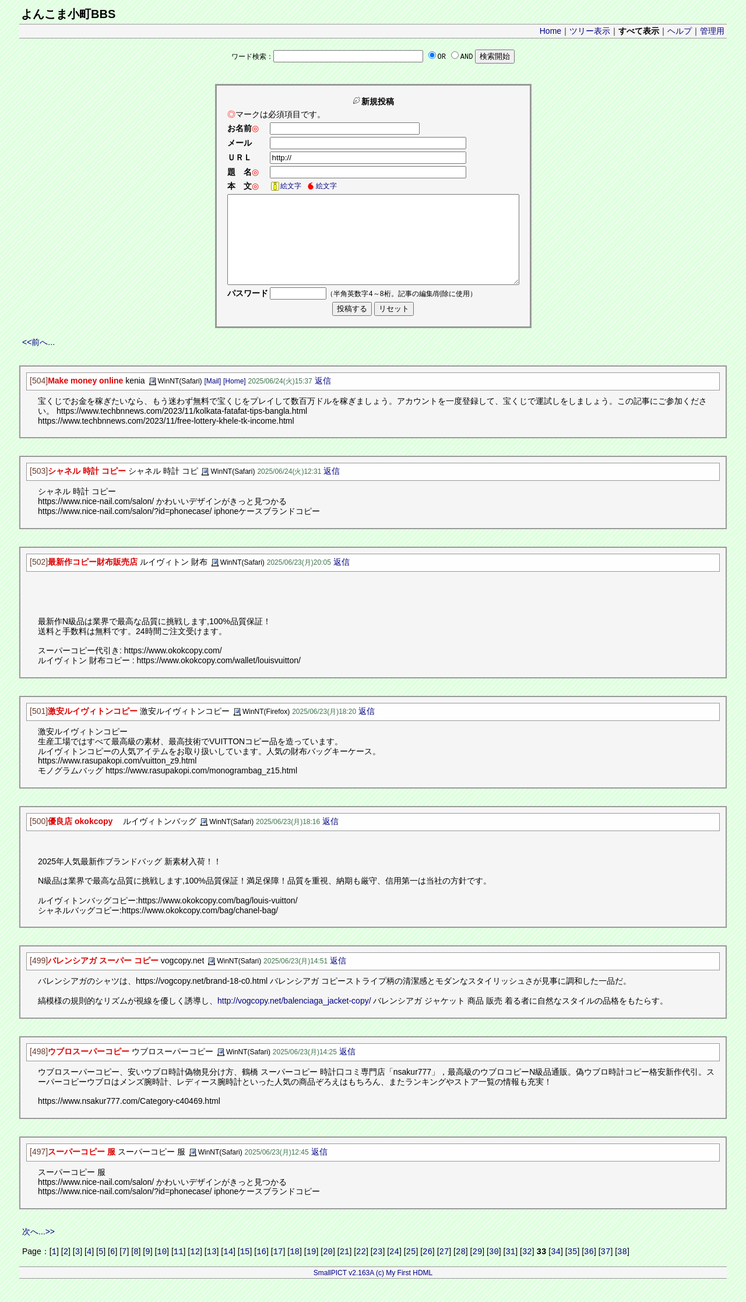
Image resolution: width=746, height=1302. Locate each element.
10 (162, 1269)
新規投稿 (373, 101)
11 (179, 1269)
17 (278, 1269)
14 (228, 1269)
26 (427, 1269)
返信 (323, 398)
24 (394, 1269)
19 (311, 1269)
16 (261, 1269)
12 (195, 1269)
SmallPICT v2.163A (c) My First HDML (373, 1291)
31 (510, 1269)
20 (328, 1269)
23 (378, 1269)
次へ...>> (38, 1249)
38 (622, 1269)
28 (461, 1269)
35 (573, 1269)
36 (589, 1269)
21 (345, 1269)
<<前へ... (38, 359)
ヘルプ (679, 31)
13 (212, 1269)
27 (444, 1269)
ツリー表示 (589, 31)
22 (361, 1269)
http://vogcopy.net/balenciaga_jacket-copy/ (294, 1018)
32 (527, 1269)
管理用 (712, 31)
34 (556, 1269)
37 (606, 1269)
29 (478, 1269)
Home (550, 31)
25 (411, 1269)
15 (245, 1269)
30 (494, 1269)
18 (295, 1269)
